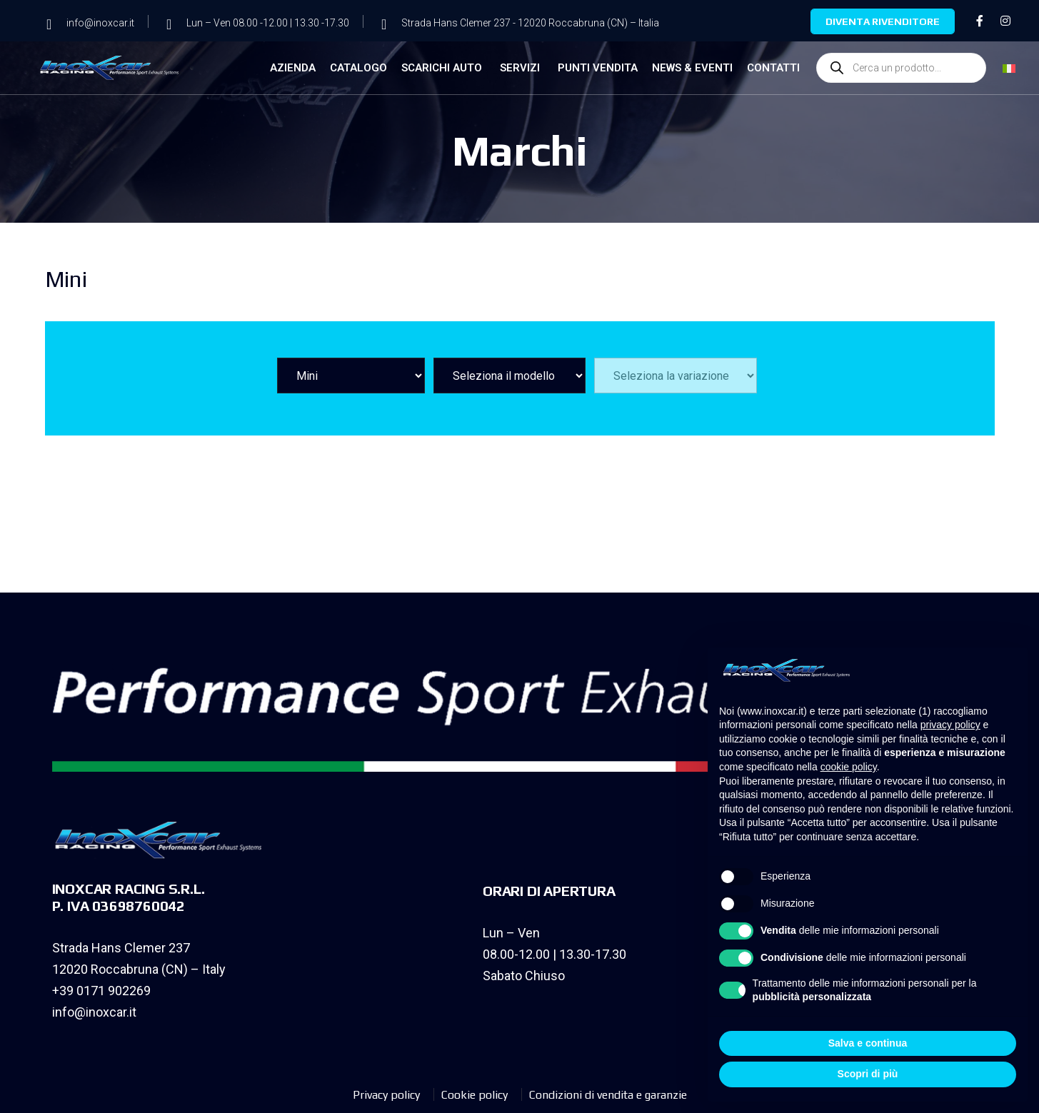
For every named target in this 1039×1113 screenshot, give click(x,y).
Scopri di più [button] (868, 1073)
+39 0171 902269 (101, 990)
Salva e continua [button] (867, 1043)
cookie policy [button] (848, 766)
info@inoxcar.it (94, 1011)
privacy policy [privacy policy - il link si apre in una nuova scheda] (950, 724)
